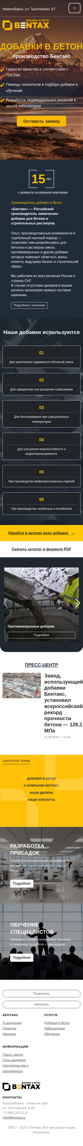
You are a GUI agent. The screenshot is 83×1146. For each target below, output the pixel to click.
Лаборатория (54, 1028)
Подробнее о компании (29, 305)
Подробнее (41, 635)
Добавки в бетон (41, 778)
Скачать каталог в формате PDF (41, 549)
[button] (77, 603)
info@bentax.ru (14, 1117)
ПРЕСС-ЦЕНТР (41, 664)
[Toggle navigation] (74, 8)
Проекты (9, 1028)
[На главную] (26, 24)
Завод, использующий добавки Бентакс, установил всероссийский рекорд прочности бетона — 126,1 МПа (63, 703)
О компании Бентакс (41, 785)
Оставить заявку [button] (41, 121)
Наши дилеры (41, 792)
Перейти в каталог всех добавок (41, 533)
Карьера (9, 1034)
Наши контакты (41, 799)
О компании (12, 1023)
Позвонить (41, 993)
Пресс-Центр (13, 1055)
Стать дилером (14, 1060)
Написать (41, 1004)
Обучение (52, 1034)
